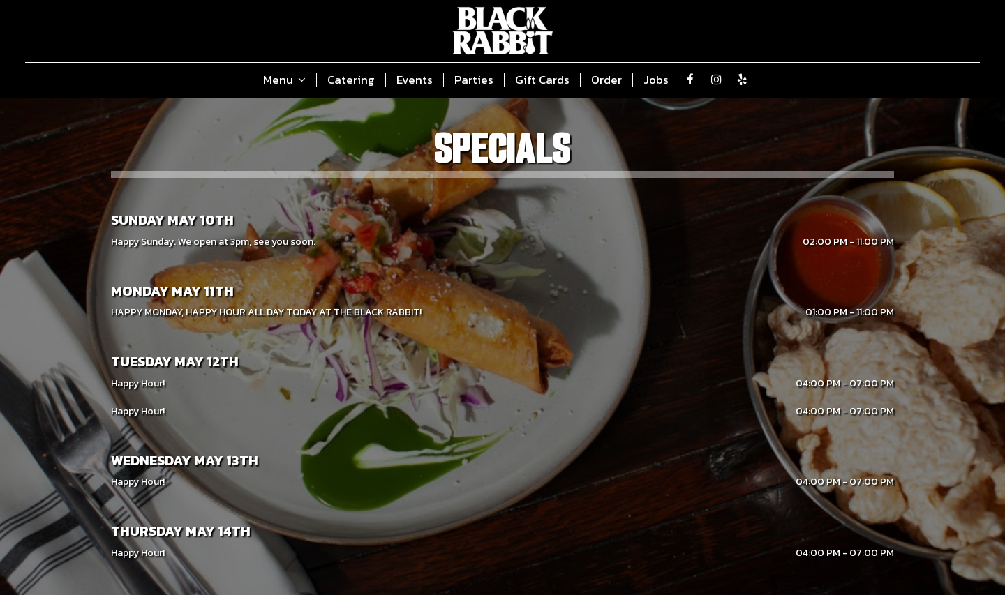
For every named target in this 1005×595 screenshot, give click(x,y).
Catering (351, 80)
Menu (284, 80)
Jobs (656, 80)
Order (606, 80)
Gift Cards (542, 80)
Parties (473, 80)
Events (414, 80)
